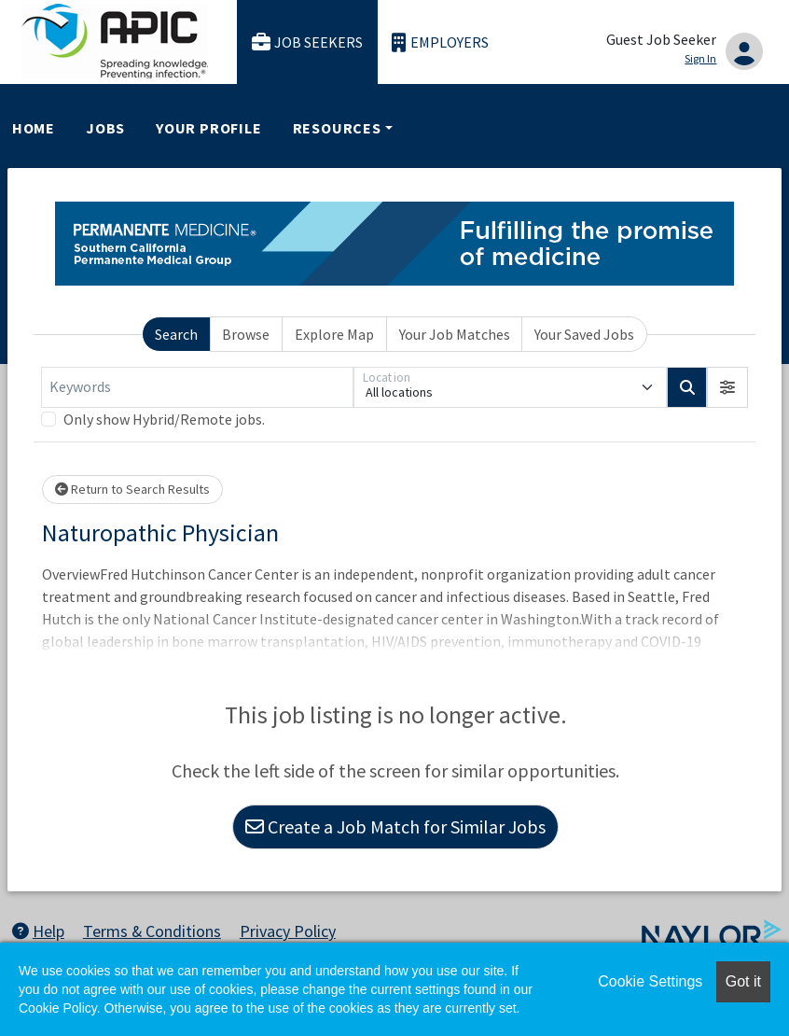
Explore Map (334, 334)
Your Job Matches (454, 334)
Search (176, 334)
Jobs (105, 128)
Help (38, 931)
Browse (246, 334)
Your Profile (209, 128)
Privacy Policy (288, 931)
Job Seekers (308, 42)
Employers (440, 42)
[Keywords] (197, 387)
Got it (743, 981)
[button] (727, 387)
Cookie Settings (650, 981)
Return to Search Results (132, 489)
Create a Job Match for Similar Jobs (395, 826)
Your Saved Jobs (584, 334)
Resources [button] (337, 128)
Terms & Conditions (152, 931)
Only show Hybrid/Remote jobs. (164, 419)
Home (33, 128)
